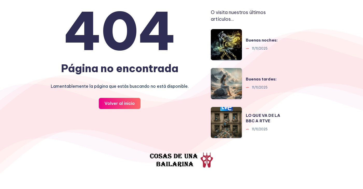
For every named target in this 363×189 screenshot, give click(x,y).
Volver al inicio (119, 103)
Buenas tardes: (261, 79)
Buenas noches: (262, 40)
